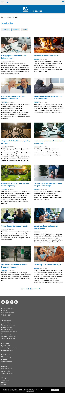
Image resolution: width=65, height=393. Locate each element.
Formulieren (4, 359)
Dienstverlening (6, 357)
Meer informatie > (30, 390)
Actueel (9, 17)
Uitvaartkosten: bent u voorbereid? (14, 226)
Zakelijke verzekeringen (8, 338)
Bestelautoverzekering (8, 325)
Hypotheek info (5, 345)
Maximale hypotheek (7, 350)
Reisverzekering (6, 334)
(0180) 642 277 (7, 315)
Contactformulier (6, 369)
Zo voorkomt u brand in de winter (46, 56)
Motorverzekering (6, 327)
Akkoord (55, 390)
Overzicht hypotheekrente (9, 348)
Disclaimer (4, 382)
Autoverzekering (6, 323)
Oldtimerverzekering (7, 329)
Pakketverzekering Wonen (9, 332)
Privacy (3, 384)
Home (2, 17)
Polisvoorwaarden (6, 361)
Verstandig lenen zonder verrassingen (47, 265)
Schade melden (5, 371)
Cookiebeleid (5, 380)
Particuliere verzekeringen (9, 336)
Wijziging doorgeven (7, 373)
